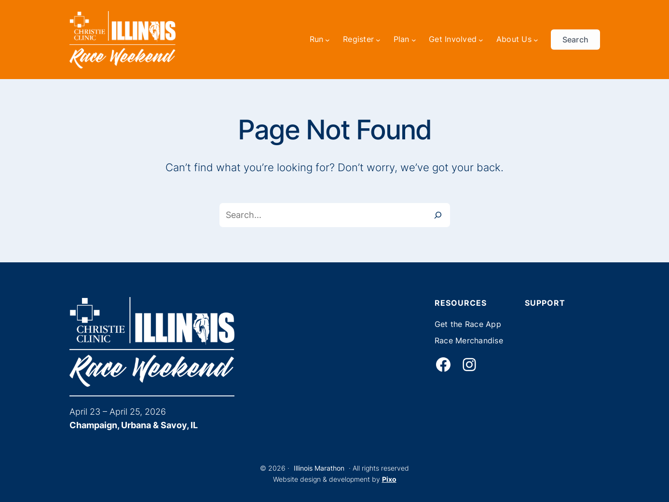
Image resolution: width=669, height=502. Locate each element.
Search (575, 39)
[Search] (438, 215)
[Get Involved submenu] (480, 39)
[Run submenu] (327, 39)
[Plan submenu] (413, 39)
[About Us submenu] (535, 39)
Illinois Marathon (319, 468)
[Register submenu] (378, 39)
